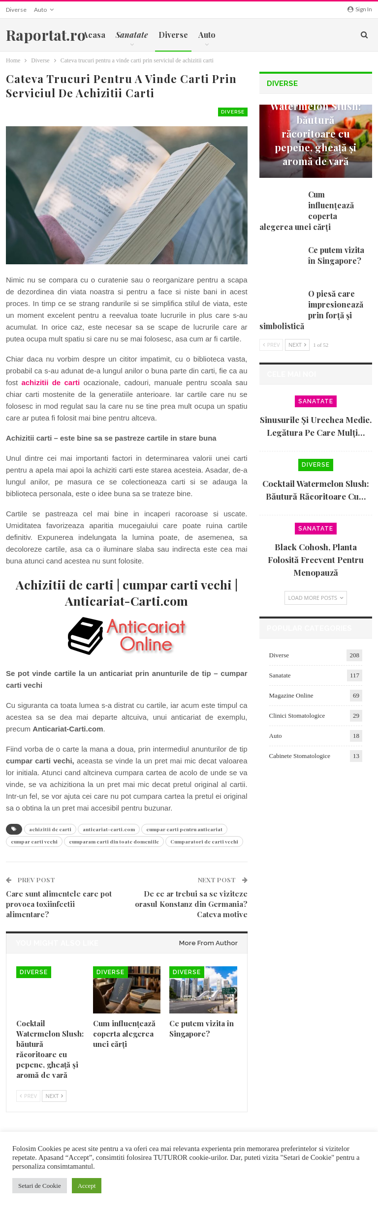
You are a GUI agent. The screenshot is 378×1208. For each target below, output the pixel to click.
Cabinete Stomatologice (300, 755)
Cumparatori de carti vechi (204, 841)
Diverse (16, 9)
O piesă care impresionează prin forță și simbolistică (311, 309)
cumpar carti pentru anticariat (184, 829)
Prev (28, 1095)
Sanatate (315, 401)
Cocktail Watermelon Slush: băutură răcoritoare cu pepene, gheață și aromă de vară (315, 126)
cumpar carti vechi (34, 841)
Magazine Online (291, 695)
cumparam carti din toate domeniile (114, 841)
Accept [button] (87, 1185)
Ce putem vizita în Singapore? (336, 255)
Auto (40, 9)
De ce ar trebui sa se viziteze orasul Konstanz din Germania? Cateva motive (191, 904)
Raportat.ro (46, 35)
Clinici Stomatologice (297, 715)
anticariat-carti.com (109, 829)
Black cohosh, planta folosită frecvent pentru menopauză (316, 559)
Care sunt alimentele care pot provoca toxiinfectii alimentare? (59, 904)
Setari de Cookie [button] (39, 1185)
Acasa (94, 34)
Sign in (359, 9)
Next (54, 1095)
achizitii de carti (50, 829)
